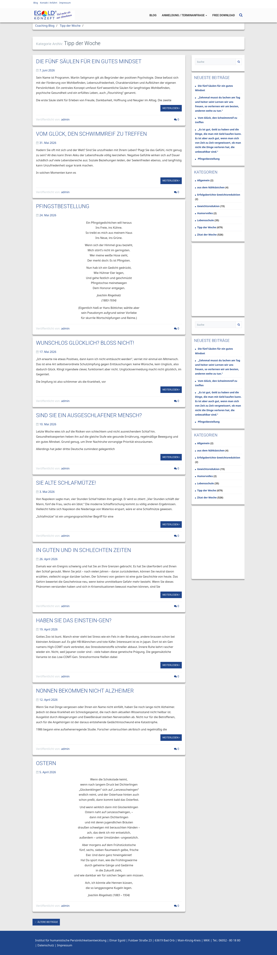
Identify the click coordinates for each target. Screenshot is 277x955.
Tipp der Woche (70, 26)
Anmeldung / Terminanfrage (184, 15)
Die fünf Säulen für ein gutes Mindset (89, 61)
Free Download (223, 15)
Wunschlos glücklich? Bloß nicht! (85, 343)
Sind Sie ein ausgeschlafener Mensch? (89, 415)
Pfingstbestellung (62, 206)
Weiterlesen (171, 108)
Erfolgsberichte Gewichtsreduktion (218, 194)
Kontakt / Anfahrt (48, 2)
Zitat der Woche (207, 234)
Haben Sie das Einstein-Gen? (73, 620)
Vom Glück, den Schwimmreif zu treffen (91, 134)
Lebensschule (205, 220)
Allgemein (203, 180)
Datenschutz (45, 945)
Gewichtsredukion (208, 206)
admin (65, 119)
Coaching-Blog (44, 26)
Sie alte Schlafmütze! (66, 483)
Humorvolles (205, 213)
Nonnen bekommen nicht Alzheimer (85, 691)
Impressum (65, 2)
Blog (35, 2)
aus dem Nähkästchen (211, 187)
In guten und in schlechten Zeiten (83, 550)
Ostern (46, 763)
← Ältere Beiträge (46, 922)
